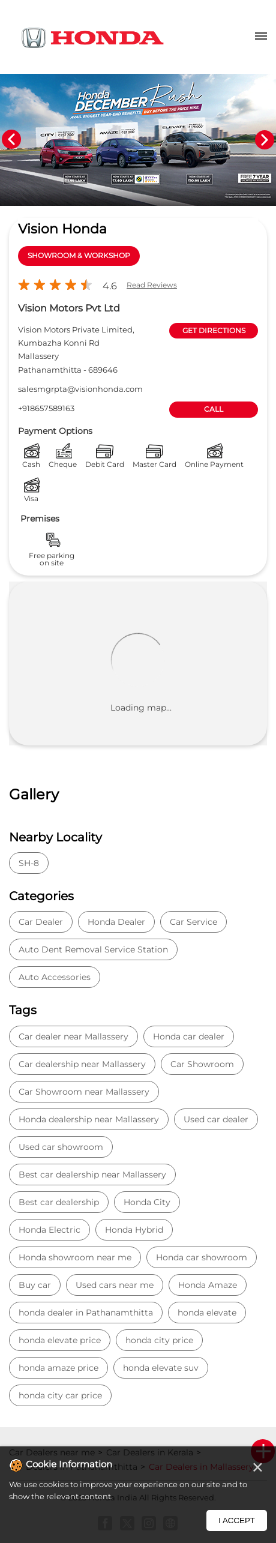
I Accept (236, 1520)
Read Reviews (152, 284)
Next (264, 139)
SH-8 (29, 863)
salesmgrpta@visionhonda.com (80, 389)
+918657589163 (46, 408)
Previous (11, 139)
